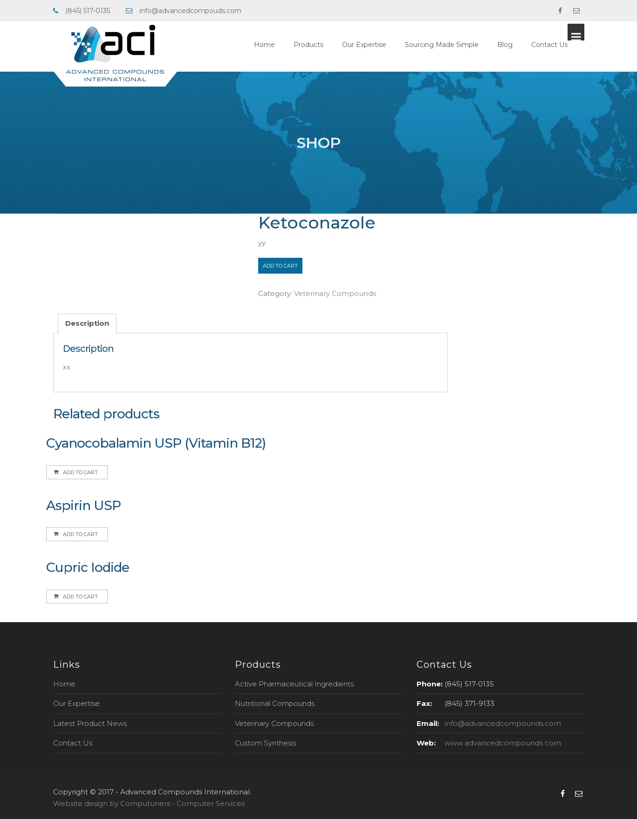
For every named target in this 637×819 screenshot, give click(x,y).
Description (87, 323)
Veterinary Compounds (335, 293)
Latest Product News (90, 723)
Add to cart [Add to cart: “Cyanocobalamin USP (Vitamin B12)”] (80, 472)
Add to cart (280, 265)
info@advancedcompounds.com (503, 723)
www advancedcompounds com (503, 742)
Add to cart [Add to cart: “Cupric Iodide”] (80, 596)
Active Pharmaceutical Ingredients (294, 683)
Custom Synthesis (265, 742)
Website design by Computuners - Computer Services (149, 803)
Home (281, 44)
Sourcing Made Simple (458, 44)
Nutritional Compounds (275, 703)
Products (325, 44)
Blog (521, 44)
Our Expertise (381, 44)
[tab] (87, 324)
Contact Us (566, 44)
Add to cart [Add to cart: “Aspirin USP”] (80, 534)
